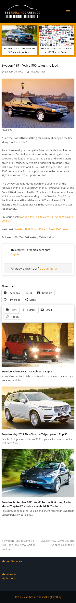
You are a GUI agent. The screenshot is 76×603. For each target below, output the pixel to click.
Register (16, 254)
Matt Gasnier (38, 71)
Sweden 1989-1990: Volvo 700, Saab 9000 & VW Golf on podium (19, 545)
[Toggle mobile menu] (68, 11)
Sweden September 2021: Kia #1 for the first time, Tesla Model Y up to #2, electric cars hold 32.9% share (36, 504)
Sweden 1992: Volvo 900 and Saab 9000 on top (41, 229)
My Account (8, 578)
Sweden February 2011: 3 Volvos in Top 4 (27, 371)
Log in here (48, 268)
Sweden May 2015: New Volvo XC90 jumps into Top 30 (34, 434)
